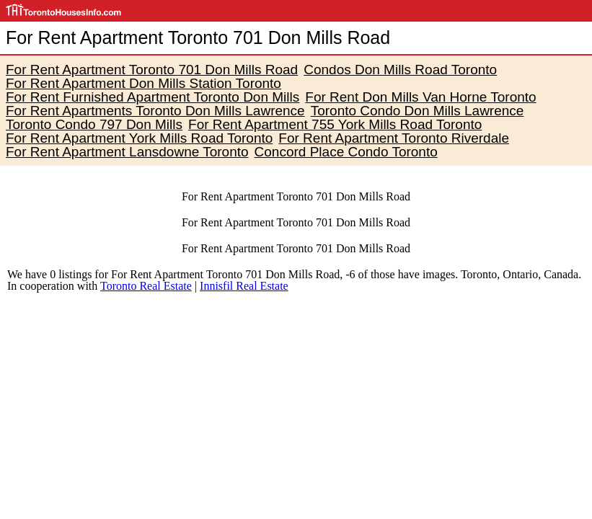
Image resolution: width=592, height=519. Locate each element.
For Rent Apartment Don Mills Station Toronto (143, 83)
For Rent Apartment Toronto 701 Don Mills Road (152, 69)
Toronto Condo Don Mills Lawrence (417, 110)
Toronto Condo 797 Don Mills (94, 124)
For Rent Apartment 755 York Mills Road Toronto (335, 124)
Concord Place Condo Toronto (346, 151)
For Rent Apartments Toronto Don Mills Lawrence (155, 110)
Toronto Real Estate (146, 286)
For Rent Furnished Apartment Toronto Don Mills (152, 97)
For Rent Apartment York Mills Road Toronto (139, 138)
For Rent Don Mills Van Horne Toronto (420, 97)
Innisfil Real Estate (244, 286)
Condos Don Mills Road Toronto (400, 69)
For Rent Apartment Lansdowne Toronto (127, 151)
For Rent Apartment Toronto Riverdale (393, 138)
